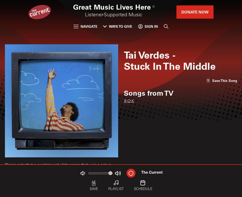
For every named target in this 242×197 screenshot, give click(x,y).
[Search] (166, 26)
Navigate (85, 26)
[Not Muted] (83, 173)
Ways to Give (117, 26)
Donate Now (195, 12)
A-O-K (129, 101)
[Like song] (221, 80)
